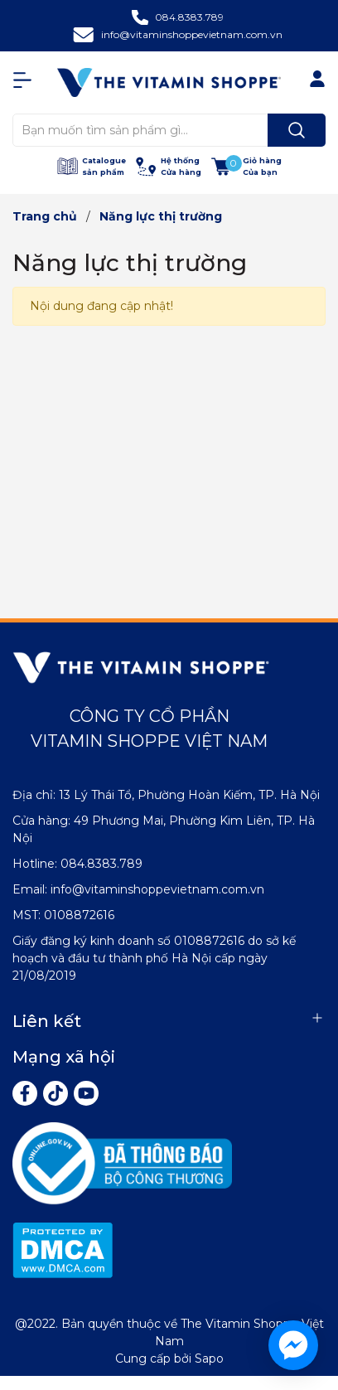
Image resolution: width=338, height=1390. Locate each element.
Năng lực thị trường (129, 263)
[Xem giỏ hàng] (246, 166)
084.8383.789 (189, 17)
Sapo (209, 1358)
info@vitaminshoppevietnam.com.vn (191, 34)
